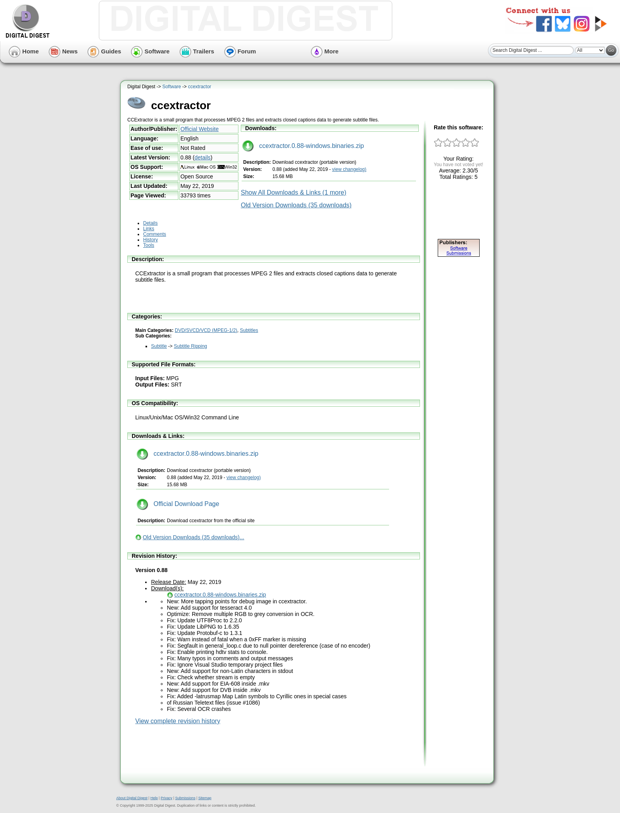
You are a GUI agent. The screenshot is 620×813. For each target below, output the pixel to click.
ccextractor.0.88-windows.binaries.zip (303, 145)
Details (150, 223)
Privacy (166, 798)
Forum (240, 51)
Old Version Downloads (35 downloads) (296, 205)
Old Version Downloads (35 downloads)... (193, 537)
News (63, 51)
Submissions (185, 798)
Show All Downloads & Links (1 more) (293, 192)
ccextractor (199, 86)
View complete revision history (177, 721)
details (202, 157)
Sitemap (204, 798)
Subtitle (159, 346)
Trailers (197, 51)
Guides (104, 51)
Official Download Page (177, 503)
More (324, 51)
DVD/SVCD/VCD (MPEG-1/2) (206, 330)
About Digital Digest (131, 798)
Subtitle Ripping (190, 346)
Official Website (199, 129)
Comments (154, 234)
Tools (148, 245)
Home (24, 51)
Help (154, 798)
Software (150, 51)
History (150, 240)
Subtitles (249, 330)
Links (148, 228)
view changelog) (349, 169)
